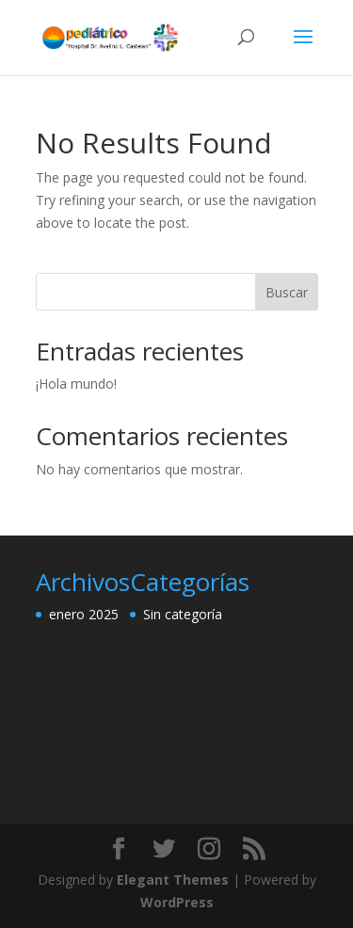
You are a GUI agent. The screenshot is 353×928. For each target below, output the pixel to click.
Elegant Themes (173, 879)
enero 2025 (84, 614)
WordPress (177, 902)
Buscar (286, 292)
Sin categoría (182, 614)
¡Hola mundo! (76, 383)
